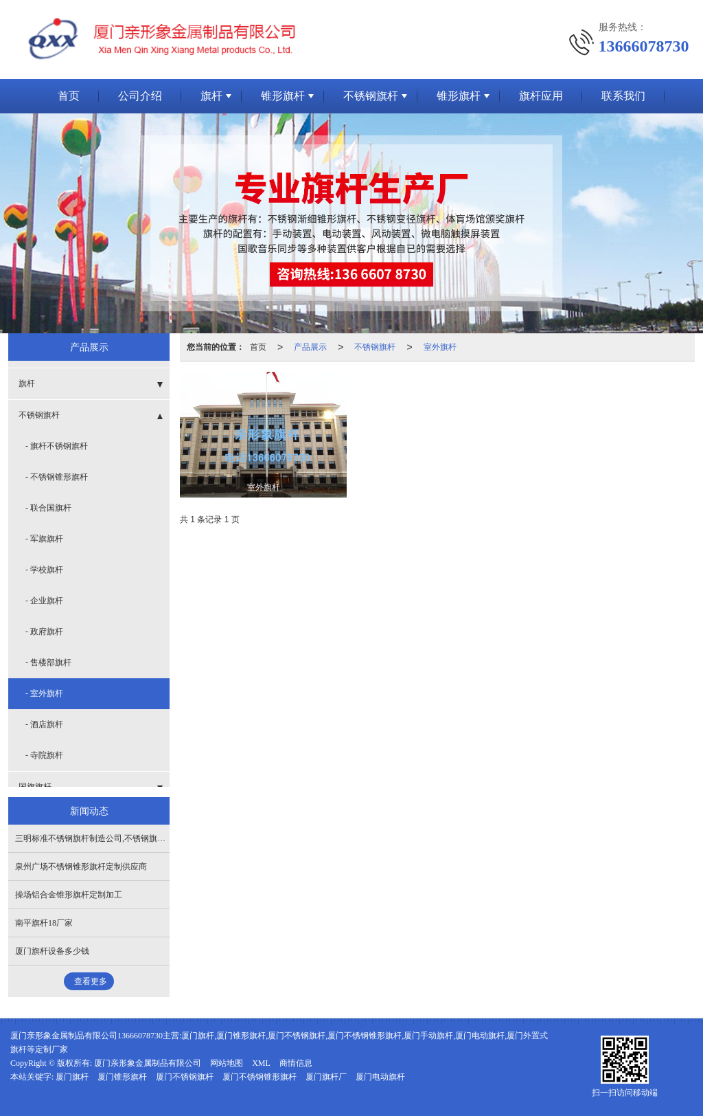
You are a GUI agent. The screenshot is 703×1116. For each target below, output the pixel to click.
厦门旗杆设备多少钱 (52, 951)
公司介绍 (140, 96)
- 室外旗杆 (44, 693)
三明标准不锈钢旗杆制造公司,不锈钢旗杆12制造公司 (111, 838)
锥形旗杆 (283, 96)
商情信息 (295, 1063)
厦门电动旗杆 (380, 1077)
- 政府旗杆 (44, 631)
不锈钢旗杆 (370, 96)
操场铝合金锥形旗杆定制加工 (68, 895)
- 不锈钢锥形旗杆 (56, 477)
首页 (69, 96)
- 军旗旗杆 (44, 539)
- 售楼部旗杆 (48, 662)
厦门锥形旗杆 (122, 1077)
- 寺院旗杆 (44, 755)
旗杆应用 (541, 96)
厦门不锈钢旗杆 (185, 1077)
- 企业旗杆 (44, 600)
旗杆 (211, 96)
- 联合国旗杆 (48, 508)
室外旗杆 (440, 347)
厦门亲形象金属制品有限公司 (147, 1063)
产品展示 (310, 347)
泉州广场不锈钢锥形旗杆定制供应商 (81, 866)
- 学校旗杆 (44, 569)
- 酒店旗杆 (44, 724)
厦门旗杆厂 (326, 1077)
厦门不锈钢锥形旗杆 (259, 1077)
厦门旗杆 (72, 1077)
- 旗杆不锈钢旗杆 (56, 446)
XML (261, 1063)
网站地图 (226, 1063)
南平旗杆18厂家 (44, 923)
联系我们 (623, 96)
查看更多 (90, 981)
